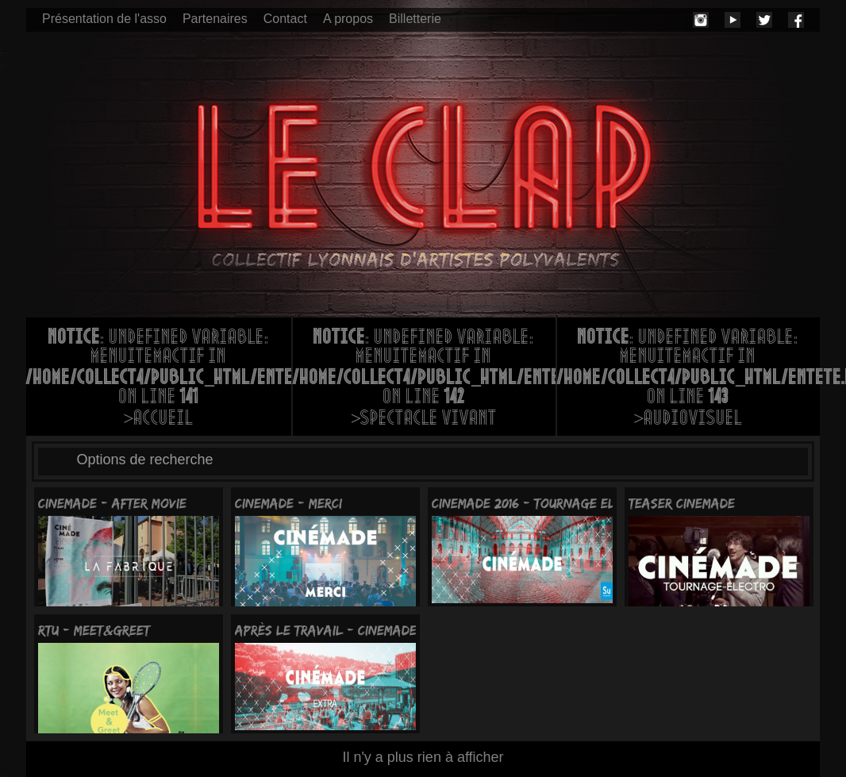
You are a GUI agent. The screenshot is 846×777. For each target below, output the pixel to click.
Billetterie (415, 18)
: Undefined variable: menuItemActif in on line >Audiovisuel (688, 379)
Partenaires (215, 18)
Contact (285, 18)
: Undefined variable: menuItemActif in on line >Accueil (158, 379)
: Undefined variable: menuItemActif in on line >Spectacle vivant (424, 379)
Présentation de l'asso (104, 18)
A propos (348, 18)
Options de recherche (145, 459)
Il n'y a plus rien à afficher (422, 757)
